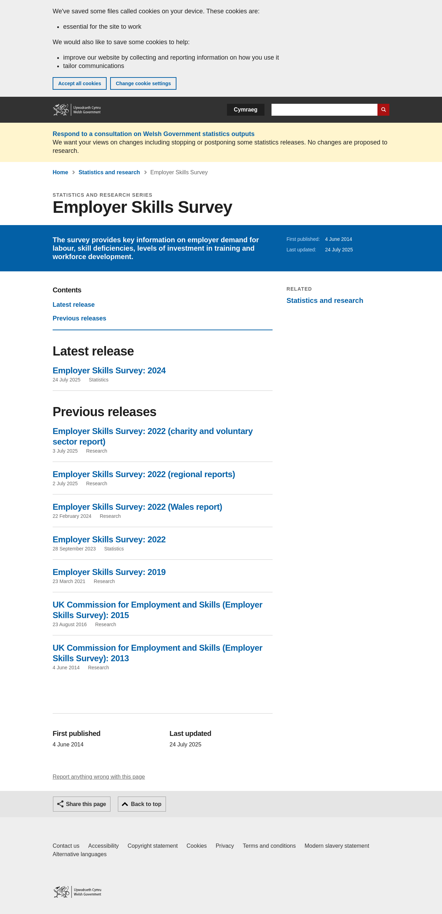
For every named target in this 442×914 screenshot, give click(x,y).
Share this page (86, 804)
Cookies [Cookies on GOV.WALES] (197, 846)
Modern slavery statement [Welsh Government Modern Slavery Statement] (336, 846)
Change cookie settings (143, 83)
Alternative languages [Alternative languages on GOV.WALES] (80, 854)
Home (60, 172)
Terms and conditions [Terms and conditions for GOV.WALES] (269, 846)
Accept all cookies (79, 83)
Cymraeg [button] (245, 110)
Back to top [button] (146, 804)
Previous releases (79, 318)
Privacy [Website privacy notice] (225, 846)
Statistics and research (109, 172)
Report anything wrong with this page (99, 777)
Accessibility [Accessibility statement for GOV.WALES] (103, 846)
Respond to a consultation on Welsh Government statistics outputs (154, 133)
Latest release (74, 304)
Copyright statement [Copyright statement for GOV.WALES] (153, 846)
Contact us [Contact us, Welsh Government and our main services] (66, 846)
